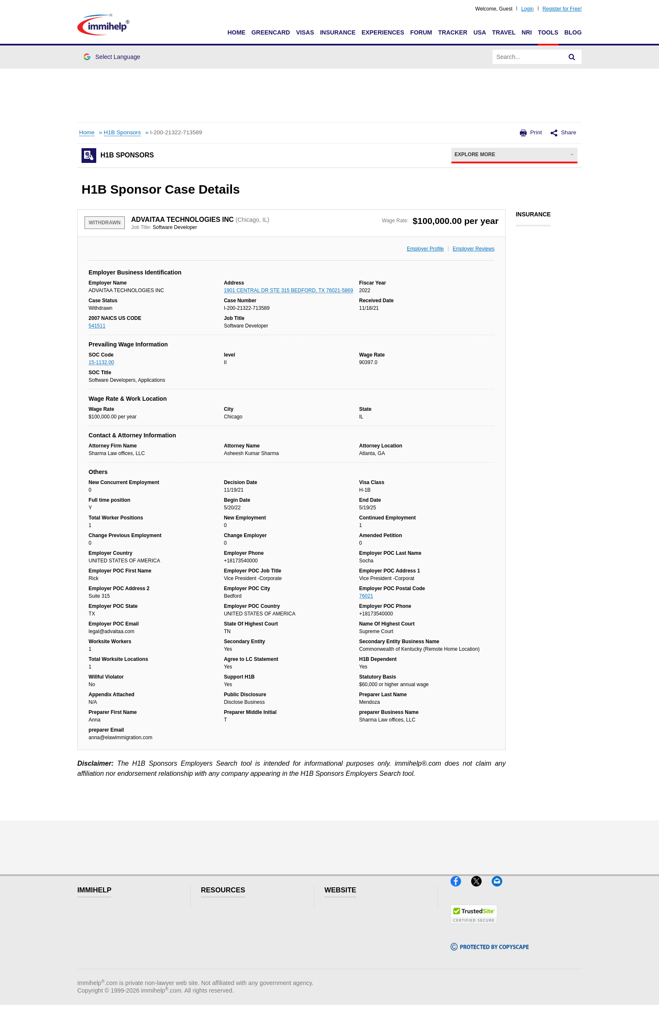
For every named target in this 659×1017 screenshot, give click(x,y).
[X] (481, 889)
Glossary (345, 914)
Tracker (452, 32)
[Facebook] (461, 889)
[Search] (572, 57)
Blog (573, 32)
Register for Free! (562, 9)
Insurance (338, 32)
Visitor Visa (225, 914)
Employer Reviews (473, 249)
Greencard (270, 32)
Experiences (382, 32)
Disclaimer (347, 926)
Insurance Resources (241, 965)
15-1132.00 (101, 362)
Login (527, 9)
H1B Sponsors (122, 132)
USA (479, 32)
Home (236, 32)
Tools (548, 32)
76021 (366, 596)
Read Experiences (236, 939)
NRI (527, 32)
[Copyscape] (490, 954)
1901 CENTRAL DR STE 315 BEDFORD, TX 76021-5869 (288, 290)
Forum (421, 32)
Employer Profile (425, 249)
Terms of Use (351, 952)
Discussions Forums (239, 952)
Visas (305, 32)
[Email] (501, 889)
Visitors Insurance (235, 926)
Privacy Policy (352, 939)
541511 (97, 326)
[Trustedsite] (474, 927)
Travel (504, 32)
